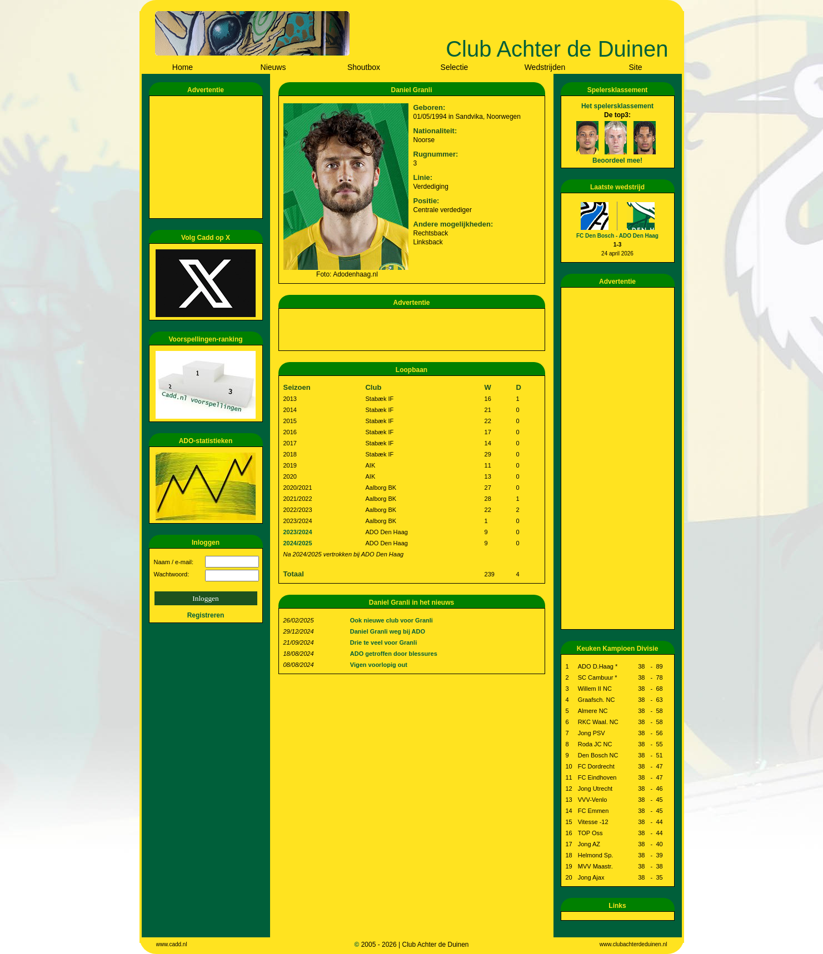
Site (635, 67)
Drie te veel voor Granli (383, 642)
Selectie (454, 67)
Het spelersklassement (617, 106)
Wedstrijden (545, 67)
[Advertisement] (207, 157)
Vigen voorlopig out (378, 664)
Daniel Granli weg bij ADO (387, 631)
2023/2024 (297, 532)
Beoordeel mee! (617, 160)
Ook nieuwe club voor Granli (391, 620)
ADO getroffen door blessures (393, 653)
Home (182, 67)
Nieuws (273, 67)
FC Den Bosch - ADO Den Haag (617, 236)
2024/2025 (297, 543)
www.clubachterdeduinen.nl (633, 944)
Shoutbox (363, 67)
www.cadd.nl (171, 944)
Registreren (206, 615)
